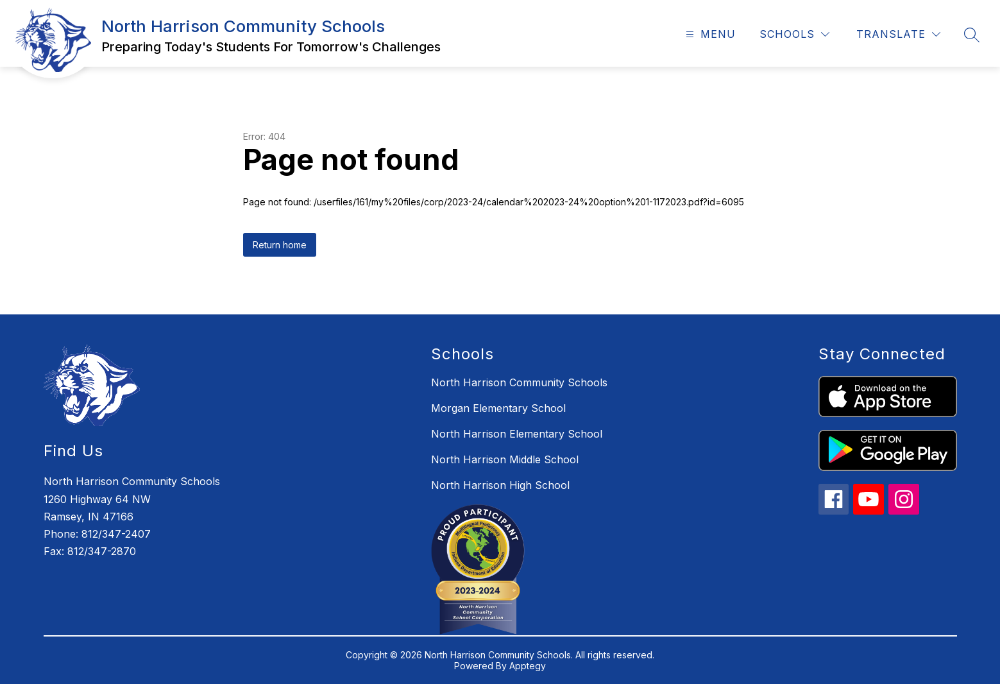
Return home (280, 244)
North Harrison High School (500, 485)
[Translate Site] (898, 34)
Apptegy (527, 665)
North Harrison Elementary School (516, 433)
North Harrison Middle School (505, 459)
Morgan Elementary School (498, 408)
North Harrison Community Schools (519, 382)
